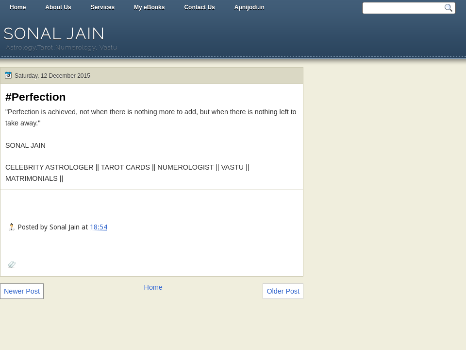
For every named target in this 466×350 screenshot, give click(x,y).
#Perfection (35, 96)
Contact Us (199, 7)
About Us (58, 7)
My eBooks (149, 7)
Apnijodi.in (249, 7)
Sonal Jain (54, 34)
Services (103, 7)
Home (18, 7)
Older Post (283, 291)
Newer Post (22, 291)
